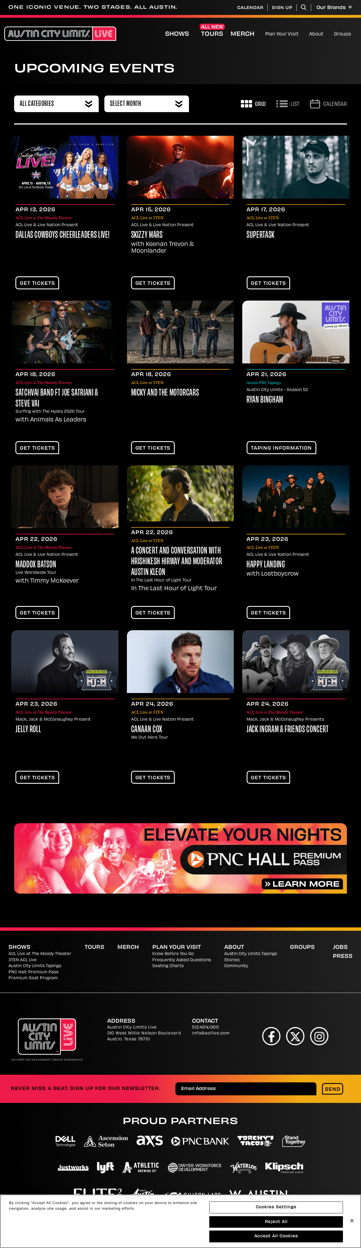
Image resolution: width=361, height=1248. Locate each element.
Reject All (276, 1222)
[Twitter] (295, 1036)
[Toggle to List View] (287, 103)
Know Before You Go (173, 954)
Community (236, 966)
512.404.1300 (205, 1027)
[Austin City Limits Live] (60, 33)
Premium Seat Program (33, 978)
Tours (212, 34)
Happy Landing (265, 565)
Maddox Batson (36, 565)
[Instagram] (319, 1036)
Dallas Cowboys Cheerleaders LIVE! (63, 235)
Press (343, 956)
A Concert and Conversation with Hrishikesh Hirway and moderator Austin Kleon (176, 562)
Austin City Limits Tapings (34, 966)
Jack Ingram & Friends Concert (287, 729)
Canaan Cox (146, 729)
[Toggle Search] (304, 7)
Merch (247, 34)
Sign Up (282, 8)
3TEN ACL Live (22, 960)
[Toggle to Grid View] (253, 103)
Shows (177, 34)
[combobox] (56, 104)
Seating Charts (168, 966)
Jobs (340, 947)
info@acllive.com (211, 1033)
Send (332, 1089)
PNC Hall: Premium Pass (33, 972)
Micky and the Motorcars (165, 393)
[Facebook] (271, 1036)
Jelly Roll (28, 729)
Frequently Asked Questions (181, 960)
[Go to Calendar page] (328, 103)
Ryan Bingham (264, 400)
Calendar (250, 8)
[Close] (352, 1220)
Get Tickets (37, 283)
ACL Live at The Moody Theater (39, 954)
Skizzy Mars (147, 235)
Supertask (260, 235)
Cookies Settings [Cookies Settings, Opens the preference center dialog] (276, 1207)
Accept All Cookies (276, 1236)
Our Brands (334, 7)
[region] (180, 1221)
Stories (231, 960)
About (316, 34)
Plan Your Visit (282, 34)
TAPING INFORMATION (281, 448)
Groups (342, 34)
